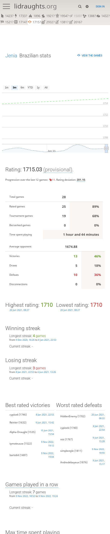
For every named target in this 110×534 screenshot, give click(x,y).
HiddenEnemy (68, 416)
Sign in (100, 6)
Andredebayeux (69, 462)
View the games (92, 55)
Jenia (11, 55)
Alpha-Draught (18, 432)
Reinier (14, 422)
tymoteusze (16, 443)
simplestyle (67, 451)
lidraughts (35, 6)
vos (62, 439)
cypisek (14, 414)
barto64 (14, 455)
